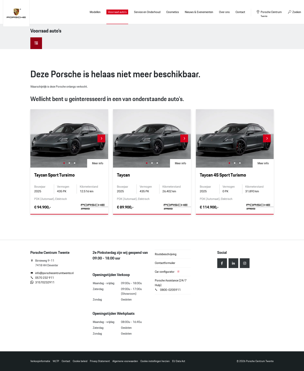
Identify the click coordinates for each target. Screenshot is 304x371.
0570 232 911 (42, 277)
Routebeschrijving (165, 254)
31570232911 (42, 282)
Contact (66, 361)
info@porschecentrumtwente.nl (52, 273)
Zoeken (294, 12)
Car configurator (167, 271)
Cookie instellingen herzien (155, 361)
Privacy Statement (100, 361)
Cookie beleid (80, 361)
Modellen (95, 12)
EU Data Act (178, 361)
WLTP (56, 361)
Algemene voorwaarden (125, 361)
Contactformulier (165, 262)
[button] (101, 138)
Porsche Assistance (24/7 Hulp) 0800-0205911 (171, 285)
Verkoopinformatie (40, 361)
